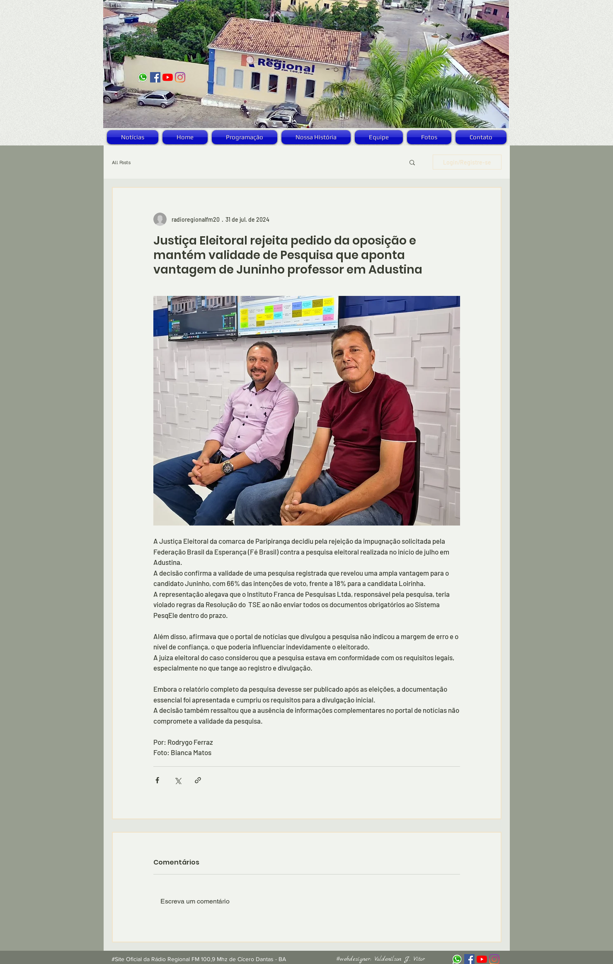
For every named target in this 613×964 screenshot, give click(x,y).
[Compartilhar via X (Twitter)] (178, 780)
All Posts (121, 162)
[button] (412, 162)
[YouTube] (167, 77)
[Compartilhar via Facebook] (157, 780)
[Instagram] (180, 77)
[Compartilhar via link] (198, 780)
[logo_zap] (143, 77)
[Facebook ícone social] (155, 77)
